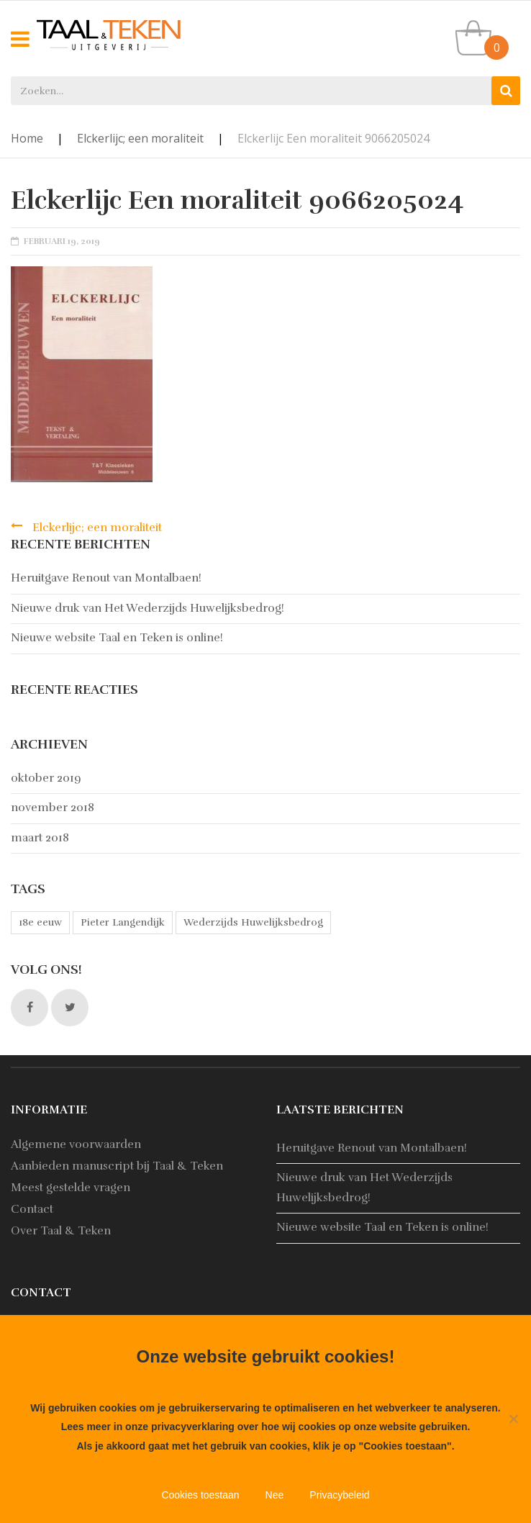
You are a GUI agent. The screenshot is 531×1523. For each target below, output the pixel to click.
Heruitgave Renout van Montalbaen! (106, 578)
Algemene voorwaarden (76, 1144)
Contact (32, 1209)
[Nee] (513, 1418)
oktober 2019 (46, 778)
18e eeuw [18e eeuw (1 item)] (40, 922)
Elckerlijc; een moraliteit (140, 138)
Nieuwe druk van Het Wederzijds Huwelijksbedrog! (147, 608)
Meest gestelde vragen (70, 1187)
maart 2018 (40, 838)
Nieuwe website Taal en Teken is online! (117, 638)
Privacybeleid (339, 1495)
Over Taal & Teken (61, 1231)
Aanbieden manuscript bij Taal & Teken (117, 1166)
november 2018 (52, 807)
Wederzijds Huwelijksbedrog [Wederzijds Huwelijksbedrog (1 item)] (253, 922)
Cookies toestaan (200, 1495)
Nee (275, 1495)
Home (27, 138)
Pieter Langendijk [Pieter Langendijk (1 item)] (123, 922)
